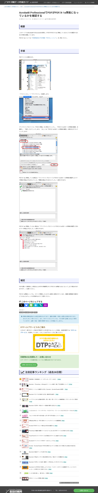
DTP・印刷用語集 (66, 2)
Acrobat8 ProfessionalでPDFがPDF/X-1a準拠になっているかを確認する (42, 6)
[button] (21, 305)
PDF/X (35, 312)
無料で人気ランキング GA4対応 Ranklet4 (68, 482)
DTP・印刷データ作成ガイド (16, 2)
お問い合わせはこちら (29, 365)
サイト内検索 (89, 2)
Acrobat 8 (27, 312)
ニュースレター (78, 2)
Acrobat (21, 312)
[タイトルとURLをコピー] (40, 305)
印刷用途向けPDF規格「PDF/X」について (44, 38)
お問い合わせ (84, 490)
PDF (21, 6)
